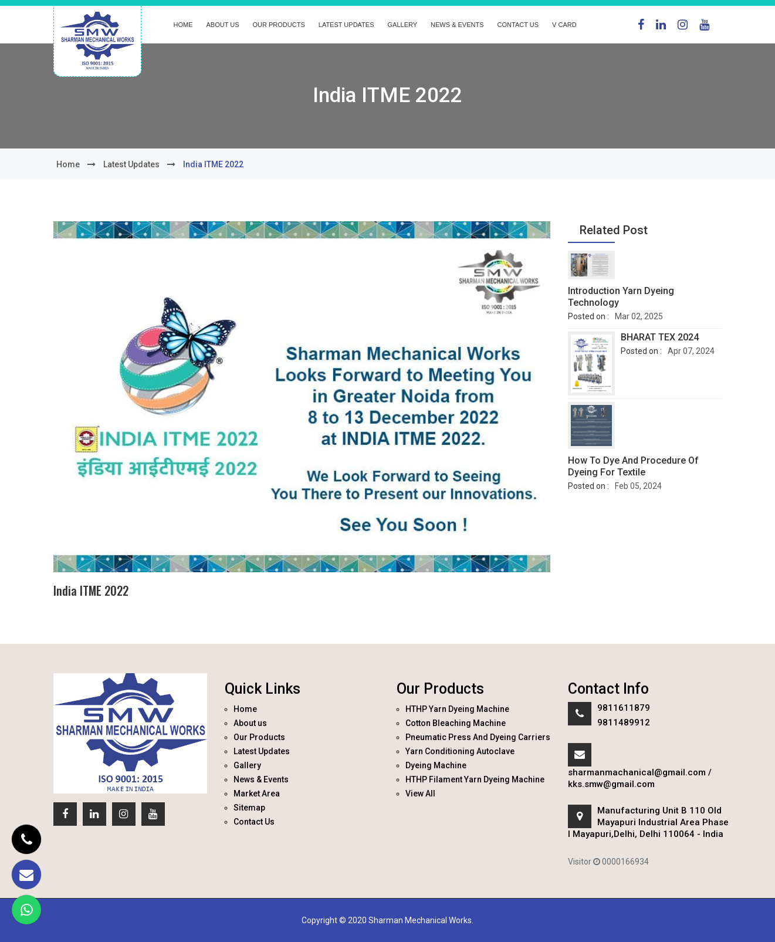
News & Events (457, 24)
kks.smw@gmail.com (611, 784)
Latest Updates (346, 24)
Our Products (279, 24)
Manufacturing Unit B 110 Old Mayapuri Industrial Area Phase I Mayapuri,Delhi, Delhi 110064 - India (648, 822)
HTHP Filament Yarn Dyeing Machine (474, 779)
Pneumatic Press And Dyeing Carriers (477, 737)
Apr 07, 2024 (691, 351)
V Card (564, 24)
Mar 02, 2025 (639, 316)
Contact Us (518, 24)
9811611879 (623, 708)
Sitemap (249, 807)
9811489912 (623, 722)
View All (420, 793)
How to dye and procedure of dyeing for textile (633, 466)
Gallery (403, 24)
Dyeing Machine (435, 765)
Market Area (256, 793)
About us (223, 24)
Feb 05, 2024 (638, 486)
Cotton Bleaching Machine (455, 723)
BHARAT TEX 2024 (660, 337)
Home (183, 24)
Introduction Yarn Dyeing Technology (621, 296)
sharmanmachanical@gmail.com (637, 772)
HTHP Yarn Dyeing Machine (457, 709)
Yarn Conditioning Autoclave (460, 751)
